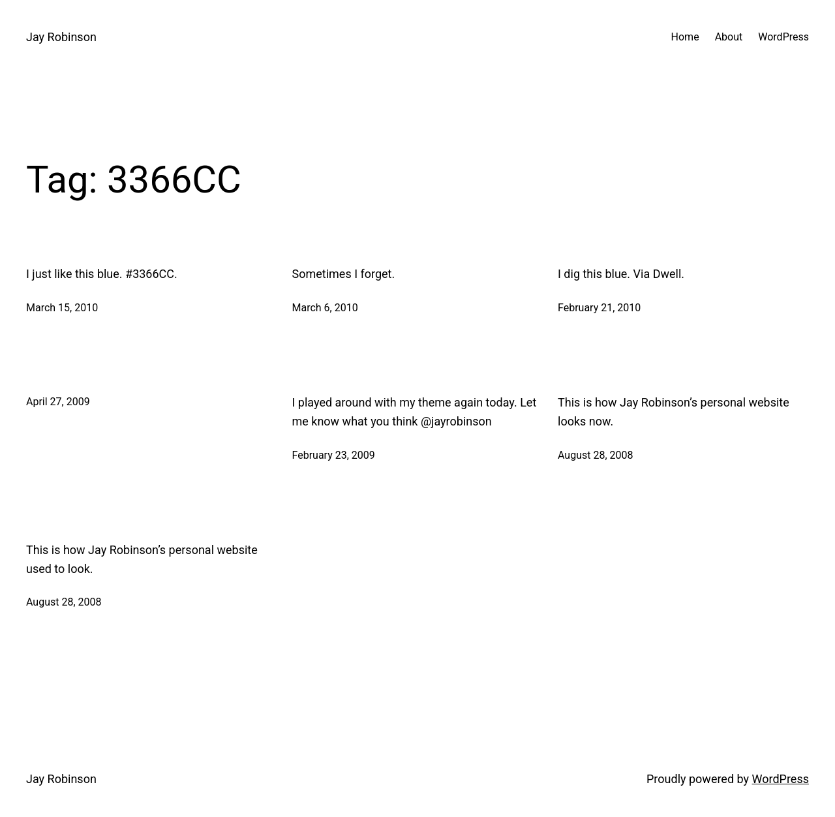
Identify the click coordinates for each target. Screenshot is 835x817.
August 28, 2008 (595, 455)
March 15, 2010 (62, 307)
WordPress (780, 779)
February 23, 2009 (333, 455)
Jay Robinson (61, 37)
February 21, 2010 (599, 307)
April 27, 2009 (58, 401)
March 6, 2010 (325, 307)
